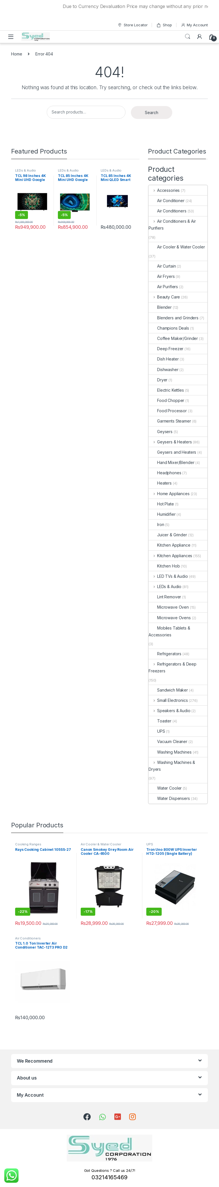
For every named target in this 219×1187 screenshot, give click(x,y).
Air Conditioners (167, 210)
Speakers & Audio (169, 710)
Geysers (161, 431)
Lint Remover (165, 596)
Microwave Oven (169, 607)
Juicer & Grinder (168, 534)
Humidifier (162, 514)
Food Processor (168, 410)
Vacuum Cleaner (168, 741)
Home (16, 53)
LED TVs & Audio (168, 576)
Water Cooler (165, 788)
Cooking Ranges (28, 844)
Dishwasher (164, 369)
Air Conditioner (166, 200)
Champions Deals (169, 328)
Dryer (158, 379)
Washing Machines (170, 752)
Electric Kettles (166, 390)
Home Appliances (169, 493)
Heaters (160, 483)
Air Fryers (162, 276)
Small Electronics (168, 700)
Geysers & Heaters (170, 441)
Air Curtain (162, 266)
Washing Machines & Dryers (172, 766)
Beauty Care (164, 296)
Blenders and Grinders (173, 317)
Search (187, 36)
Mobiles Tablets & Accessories (169, 631)
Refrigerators (165, 653)
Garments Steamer (170, 421)
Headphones (165, 472)
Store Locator (132, 25)
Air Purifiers (163, 286)
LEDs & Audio (25, 170)
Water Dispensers (169, 798)
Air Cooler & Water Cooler (177, 246)
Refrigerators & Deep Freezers (172, 667)
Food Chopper (166, 400)
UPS (157, 731)
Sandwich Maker (168, 690)
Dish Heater (164, 359)
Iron (156, 524)
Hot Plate (161, 503)
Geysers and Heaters (172, 452)
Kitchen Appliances (170, 555)
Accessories (164, 190)
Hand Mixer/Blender (171, 462)
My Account (194, 25)
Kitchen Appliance (169, 545)
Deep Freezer (166, 348)
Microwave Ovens (170, 617)
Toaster (160, 720)
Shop (164, 25)
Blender (160, 307)
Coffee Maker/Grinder (173, 338)
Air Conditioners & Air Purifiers (172, 224)
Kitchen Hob (164, 565)
